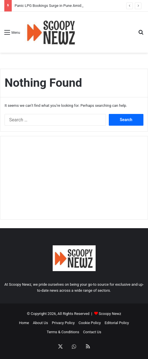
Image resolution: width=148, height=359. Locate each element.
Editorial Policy (116, 323)
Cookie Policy (89, 323)
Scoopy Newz (110, 313)
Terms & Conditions (63, 332)
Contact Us (92, 332)
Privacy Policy (63, 323)
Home (24, 323)
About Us (40, 323)
